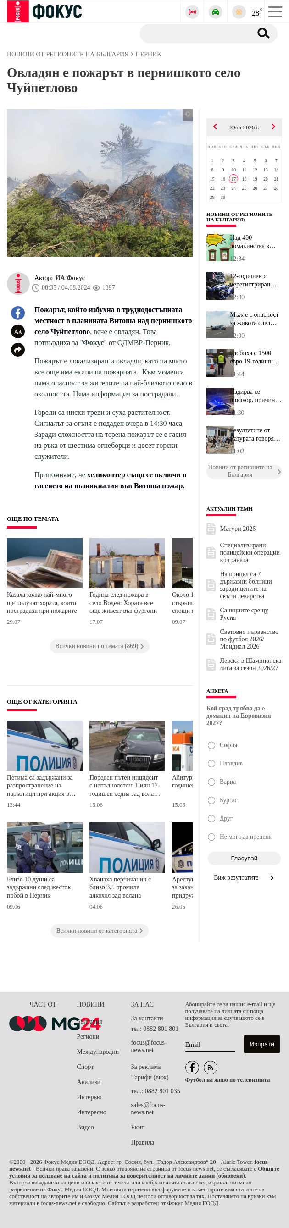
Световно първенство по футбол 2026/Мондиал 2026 (249, 639)
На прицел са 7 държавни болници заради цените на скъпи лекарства (246, 585)
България (89, 1021)
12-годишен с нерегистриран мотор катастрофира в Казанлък (251, 280)
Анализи (88, 1082)
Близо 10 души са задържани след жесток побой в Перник (39, 887)
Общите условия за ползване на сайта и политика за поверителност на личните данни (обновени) (144, 1172)
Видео (85, 1127)
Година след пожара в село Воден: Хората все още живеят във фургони (123, 602)
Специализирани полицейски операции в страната (250, 552)
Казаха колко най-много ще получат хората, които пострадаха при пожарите (42, 602)
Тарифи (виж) (150, 1077)
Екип (138, 1127)
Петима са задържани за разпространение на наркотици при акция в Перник (40, 786)
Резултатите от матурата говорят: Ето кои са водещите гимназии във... (254, 434)
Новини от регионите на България (239, 216)
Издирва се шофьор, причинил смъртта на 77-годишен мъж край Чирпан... (256, 396)
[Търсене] (192, 33)
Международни (98, 1051)
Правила (143, 1142)
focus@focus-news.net (149, 1046)
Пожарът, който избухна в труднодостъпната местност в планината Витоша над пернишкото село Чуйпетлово (113, 321)
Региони (88, 1036)
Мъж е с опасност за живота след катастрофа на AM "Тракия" (255, 319)
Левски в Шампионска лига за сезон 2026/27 (251, 664)
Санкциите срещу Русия (244, 614)
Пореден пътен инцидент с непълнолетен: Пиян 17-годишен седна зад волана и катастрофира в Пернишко (124, 786)
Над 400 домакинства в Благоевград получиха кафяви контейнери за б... (254, 242)
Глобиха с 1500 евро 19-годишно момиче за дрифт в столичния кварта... (255, 357)
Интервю (89, 1097)
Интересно (91, 1112)
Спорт (85, 1066)
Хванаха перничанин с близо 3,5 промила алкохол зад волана (120, 887)
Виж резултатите (244, 877)
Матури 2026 (238, 528)
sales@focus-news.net (148, 1108)
